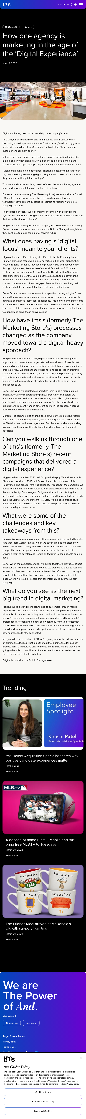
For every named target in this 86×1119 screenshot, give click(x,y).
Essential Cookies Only (43, 1101)
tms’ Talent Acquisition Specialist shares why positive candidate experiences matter (42, 902)
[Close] (81, 1057)
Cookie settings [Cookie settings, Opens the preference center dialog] (43, 1092)
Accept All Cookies (43, 1111)
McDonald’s (11, 174)
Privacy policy (72, 1083)
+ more (27, 174)
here (49, 813)
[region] (43, 1086)
